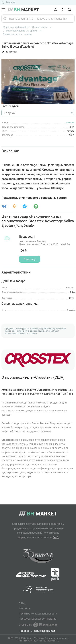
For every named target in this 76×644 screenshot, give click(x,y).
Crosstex (70, 122)
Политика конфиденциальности (38, 613)
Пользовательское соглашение (37, 618)
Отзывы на (38, 624)
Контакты (25, 608)
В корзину (30, 259)
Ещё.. (56, 537)
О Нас (22, 603)
